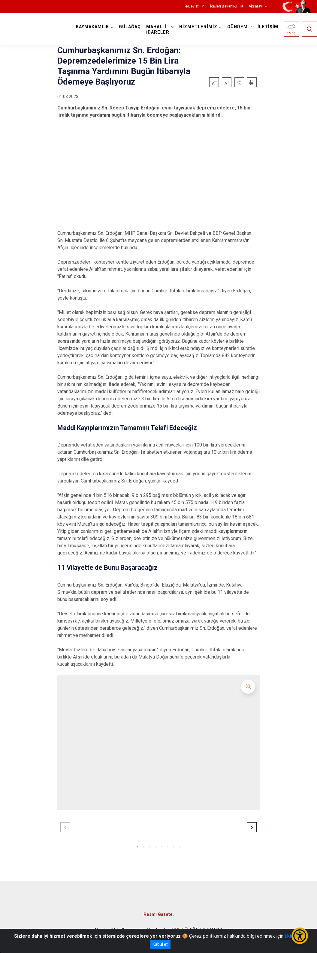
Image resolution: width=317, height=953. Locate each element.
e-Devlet (192, 6)
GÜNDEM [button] (237, 26)
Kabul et (160, 944)
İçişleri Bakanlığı (223, 6)
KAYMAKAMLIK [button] (92, 26)
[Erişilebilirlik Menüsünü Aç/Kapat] (299, 936)
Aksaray (255, 6)
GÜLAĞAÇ (130, 26)
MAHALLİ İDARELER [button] (157, 29)
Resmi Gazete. (158, 914)
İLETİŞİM (268, 26)
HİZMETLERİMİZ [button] (198, 26)
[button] (239, 82)
